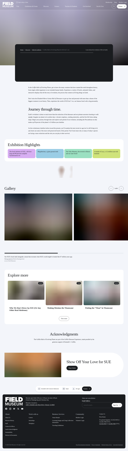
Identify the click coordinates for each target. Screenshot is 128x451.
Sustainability (8, 432)
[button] (111, 188)
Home (21, 48)
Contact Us (102, 414)
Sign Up (117, 405)
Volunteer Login (80, 420)
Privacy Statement (96, 444)
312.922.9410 (102, 423)
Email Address (86, 401)
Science (57, 6)
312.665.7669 (112, 423)
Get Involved (87, 6)
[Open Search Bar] (114, 6)
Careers (31, 417)
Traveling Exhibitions (58, 425)
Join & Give (100, 6)
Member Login (123, 2)
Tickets (122, 6)
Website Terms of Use (106, 444)
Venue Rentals (56, 417)
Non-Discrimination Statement (83, 444)
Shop (115, 2)
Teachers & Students (71, 6)
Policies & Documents (11, 435)
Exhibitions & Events (31, 6)
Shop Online (72, 368)
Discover (46, 6)
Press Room (102, 417)
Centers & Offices (10, 426)
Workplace (31, 423)
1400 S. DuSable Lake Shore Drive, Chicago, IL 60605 (40, 405)
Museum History (9, 420)
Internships (32, 420)
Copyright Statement (118, 444)
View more (64, 318)
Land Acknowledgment (11, 429)
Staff (6, 423)
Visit (17, 6)
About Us (7, 417)
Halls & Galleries (36, 48)
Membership (109, 2)
